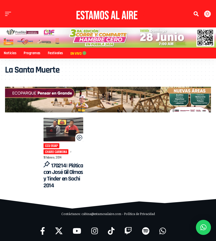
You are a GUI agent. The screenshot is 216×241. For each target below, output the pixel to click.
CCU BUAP (47, 147)
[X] (59, 230)
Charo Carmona (69, 147)
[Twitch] (128, 230)
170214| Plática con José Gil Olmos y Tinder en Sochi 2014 (61, 175)
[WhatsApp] (162, 230)
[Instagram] (94, 230)
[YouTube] (76, 230)
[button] (9, 14)
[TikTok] (111, 230)
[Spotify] (146, 230)
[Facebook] (42, 230)
